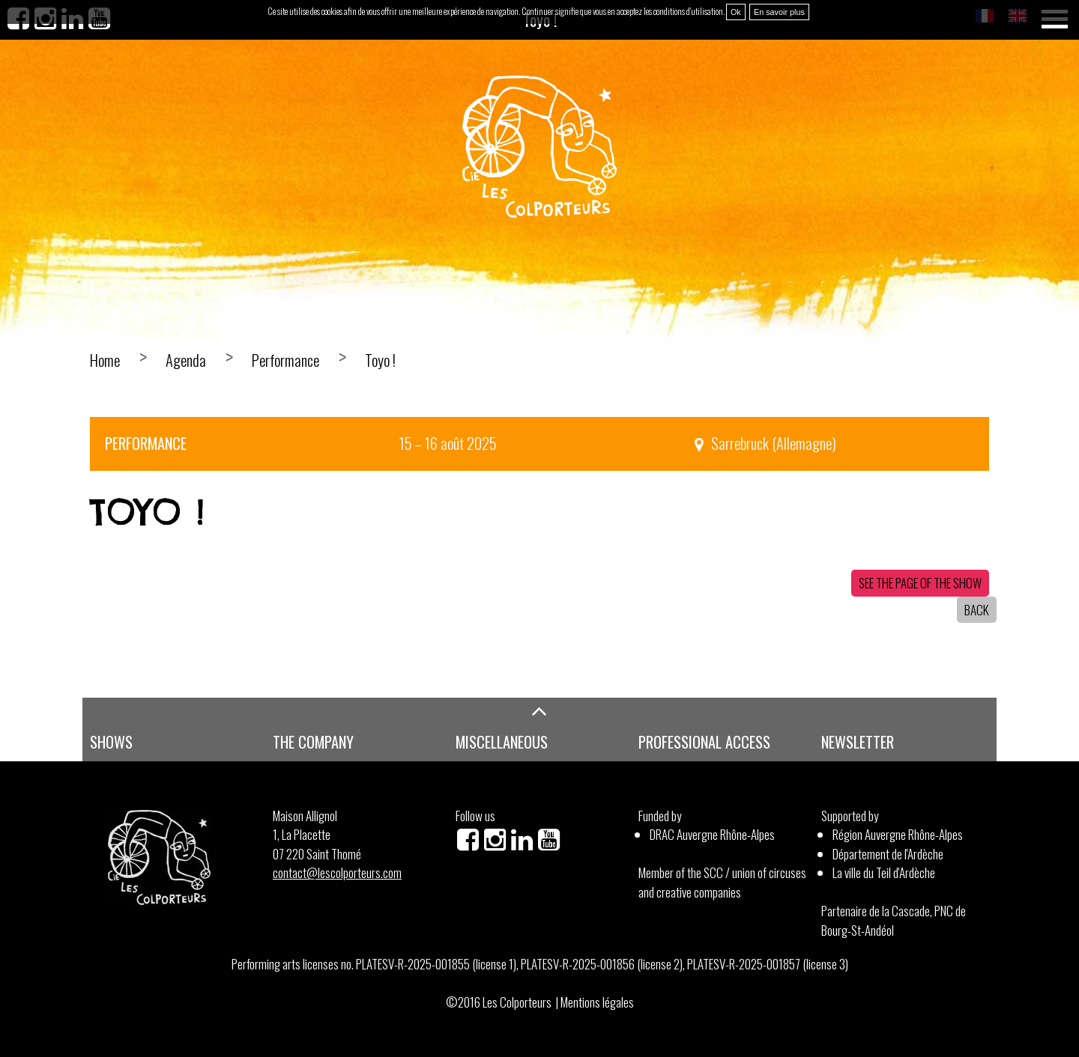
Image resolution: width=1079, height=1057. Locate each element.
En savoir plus (779, 11)
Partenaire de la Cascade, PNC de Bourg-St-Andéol (893, 920)
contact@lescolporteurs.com (337, 872)
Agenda (186, 360)
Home (105, 360)
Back (976, 609)
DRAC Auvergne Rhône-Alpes (712, 834)
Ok (736, 11)
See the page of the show (920, 582)
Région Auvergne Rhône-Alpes (897, 834)
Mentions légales (597, 1002)
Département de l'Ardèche (887, 853)
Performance (285, 360)
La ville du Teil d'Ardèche (883, 872)
